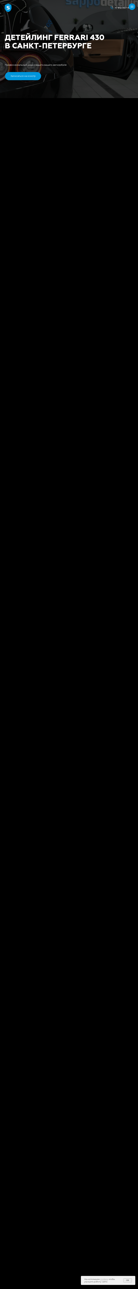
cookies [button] (104, 1279)
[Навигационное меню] (132, 7)
